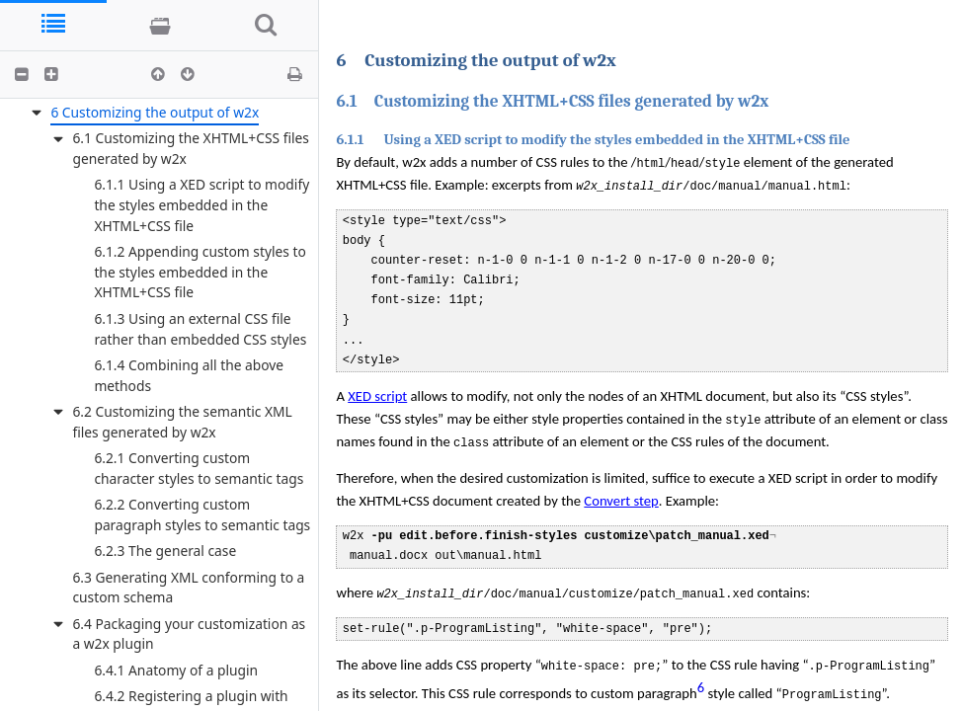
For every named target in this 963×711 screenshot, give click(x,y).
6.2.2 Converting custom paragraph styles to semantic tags (202, 514)
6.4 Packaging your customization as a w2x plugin (188, 634)
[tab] (53, 25)
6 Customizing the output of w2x (154, 112)
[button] (22, 74)
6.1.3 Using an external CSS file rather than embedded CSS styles (200, 329)
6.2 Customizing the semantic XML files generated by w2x (181, 421)
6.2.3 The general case (165, 550)
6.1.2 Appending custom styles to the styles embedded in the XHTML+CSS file (199, 271)
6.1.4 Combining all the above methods (188, 375)
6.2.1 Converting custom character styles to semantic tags (198, 468)
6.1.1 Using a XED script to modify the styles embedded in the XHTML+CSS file (201, 204)
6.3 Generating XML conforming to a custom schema (188, 587)
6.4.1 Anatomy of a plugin (176, 670)
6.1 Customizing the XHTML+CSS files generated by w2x (190, 148)
